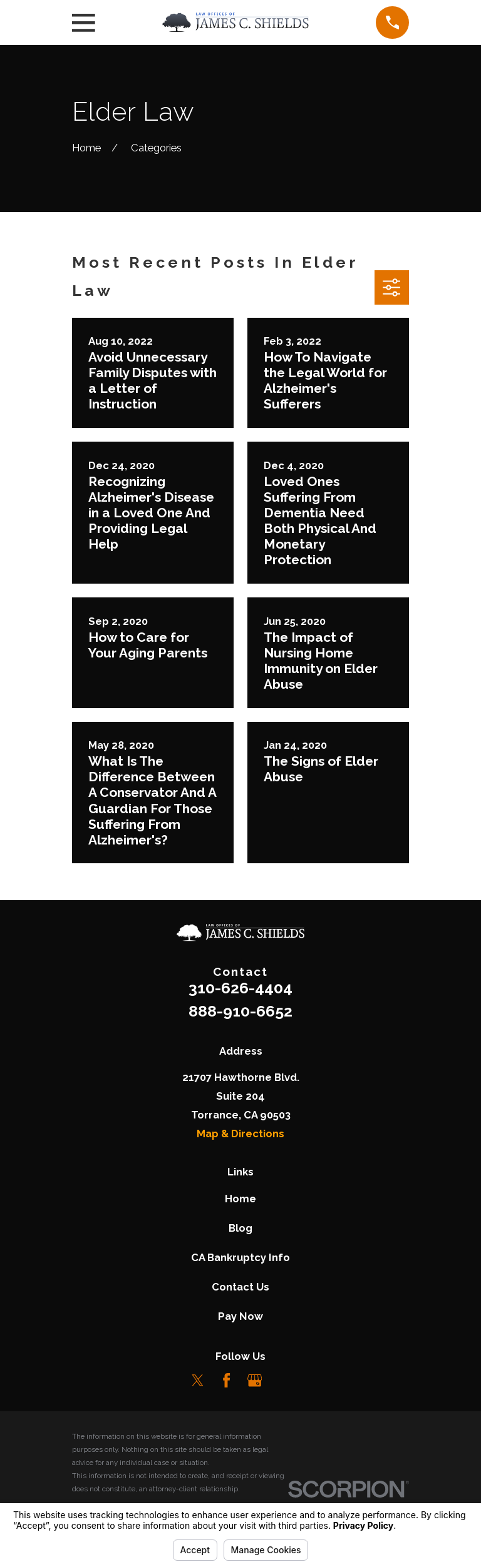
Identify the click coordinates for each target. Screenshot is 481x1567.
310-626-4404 (240, 987)
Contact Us (240, 1286)
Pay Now (240, 1316)
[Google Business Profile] (254, 1380)
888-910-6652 (240, 1011)
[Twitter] (197, 1380)
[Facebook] (226, 1380)
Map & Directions (240, 1133)
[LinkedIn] (283, 1380)
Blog (240, 1228)
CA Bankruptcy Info (240, 1257)
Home (240, 1198)
